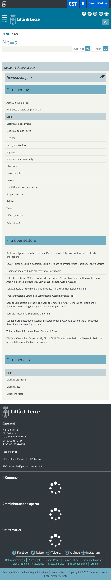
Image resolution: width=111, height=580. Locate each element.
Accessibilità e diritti (17, 103)
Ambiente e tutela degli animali (23, 109)
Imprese (10, 152)
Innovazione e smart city (19, 159)
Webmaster (58, 572)
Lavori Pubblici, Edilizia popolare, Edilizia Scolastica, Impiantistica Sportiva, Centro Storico (55, 264)
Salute (10, 201)
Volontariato (13, 222)
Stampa (100, 48)
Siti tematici (11, 530)
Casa (9, 117)
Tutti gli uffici (9, 452)
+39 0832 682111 (16, 437)
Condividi (81, 49)
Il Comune (10, 477)
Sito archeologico (77, 564)
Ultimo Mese (13, 387)
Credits (94, 564)
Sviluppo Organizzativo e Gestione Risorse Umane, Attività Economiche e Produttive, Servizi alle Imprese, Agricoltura (52, 322)
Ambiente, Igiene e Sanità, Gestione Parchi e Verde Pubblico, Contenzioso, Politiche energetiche (51, 255)
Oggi (9, 372)
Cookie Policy (71, 560)
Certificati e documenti (18, 124)
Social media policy (92, 560)
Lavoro (10, 180)
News (15, 34)
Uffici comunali (14, 215)
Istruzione (11, 166)
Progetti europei (15, 194)
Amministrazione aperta (20, 503)
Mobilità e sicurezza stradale (21, 187)
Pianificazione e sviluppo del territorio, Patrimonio (33, 271)
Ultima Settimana (16, 379)
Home (5, 34)
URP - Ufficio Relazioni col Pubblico (21, 459)
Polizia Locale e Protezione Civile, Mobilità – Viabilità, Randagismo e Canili (46, 288)
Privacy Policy (52, 560)
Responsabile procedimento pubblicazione (25, 572)
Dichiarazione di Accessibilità (28, 564)
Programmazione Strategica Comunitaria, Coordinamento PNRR (41, 296)
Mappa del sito (56, 564)
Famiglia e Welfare (16, 145)
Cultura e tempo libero (18, 131)
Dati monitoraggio (15, 560)
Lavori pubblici (14, 173)
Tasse (9, 208)
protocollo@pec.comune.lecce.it (25, 466)
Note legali (35, 560)
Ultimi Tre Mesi (14, 394)
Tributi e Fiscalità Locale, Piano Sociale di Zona (31, 331)
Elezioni (10, 138)
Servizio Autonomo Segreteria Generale (28, 313)
